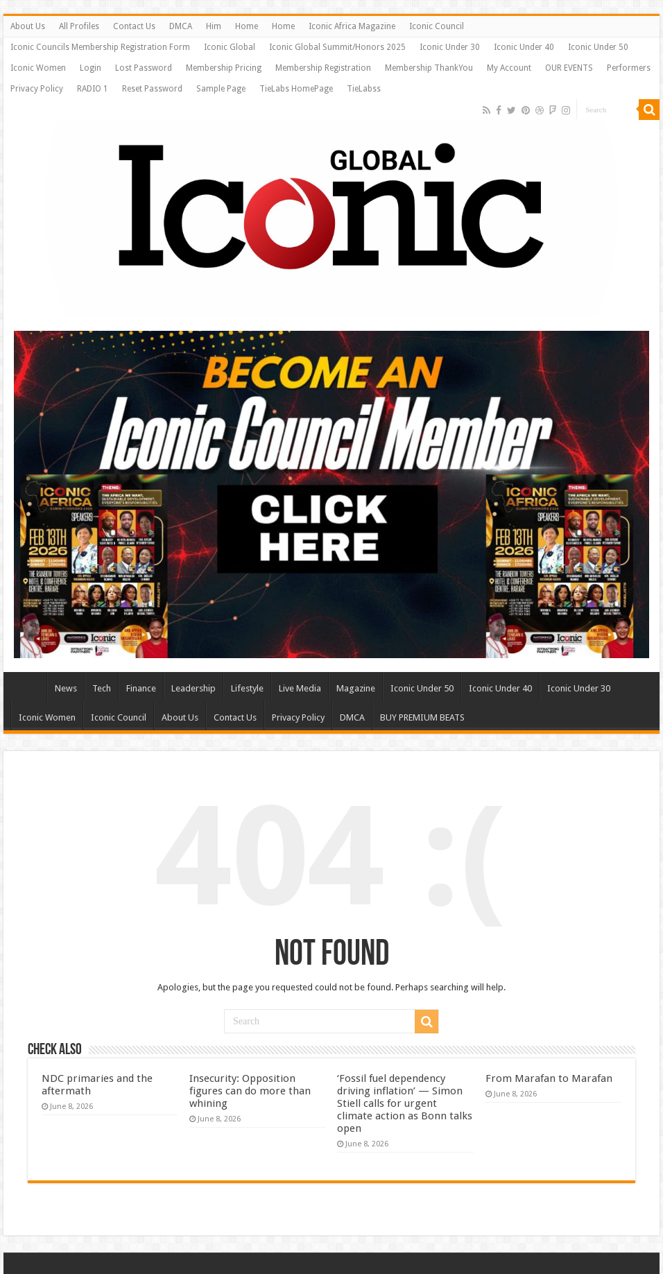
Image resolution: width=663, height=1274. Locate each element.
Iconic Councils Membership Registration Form (100, 47)
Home (246, 26)
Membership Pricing (223, 68)
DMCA (180, 26)
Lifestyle (247, 688)
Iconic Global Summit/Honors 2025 (337, 47)
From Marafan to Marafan (548, 1078)
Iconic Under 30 (450, 47)
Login (90, 68)
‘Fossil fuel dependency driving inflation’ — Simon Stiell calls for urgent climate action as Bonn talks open (404, 1103)
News (66, 688)
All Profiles (79, 26)
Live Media (300, 688)
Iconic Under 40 (524, 47)
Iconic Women (38, 68)
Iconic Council (436, 26)
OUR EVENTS (569, 68)
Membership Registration (323, 68)
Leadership (193, 688)
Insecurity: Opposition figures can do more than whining (250, 1091)
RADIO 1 (92, 89)
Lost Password (143, 68)
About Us (27, 26)
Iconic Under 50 (598, 47)
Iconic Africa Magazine (352, 26)
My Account (509, 68)
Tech (101, 688)
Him (213, 26)
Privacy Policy (36, 89)
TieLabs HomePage (296, 89)
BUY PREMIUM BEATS (422, 717)
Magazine (355, 688)
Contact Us (134, 26)
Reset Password (152, 89)
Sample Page (221, 89)
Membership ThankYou (429, 68)
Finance (141, 688)
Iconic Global (229, 47)
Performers (629, 68)
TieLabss (364, 89)
